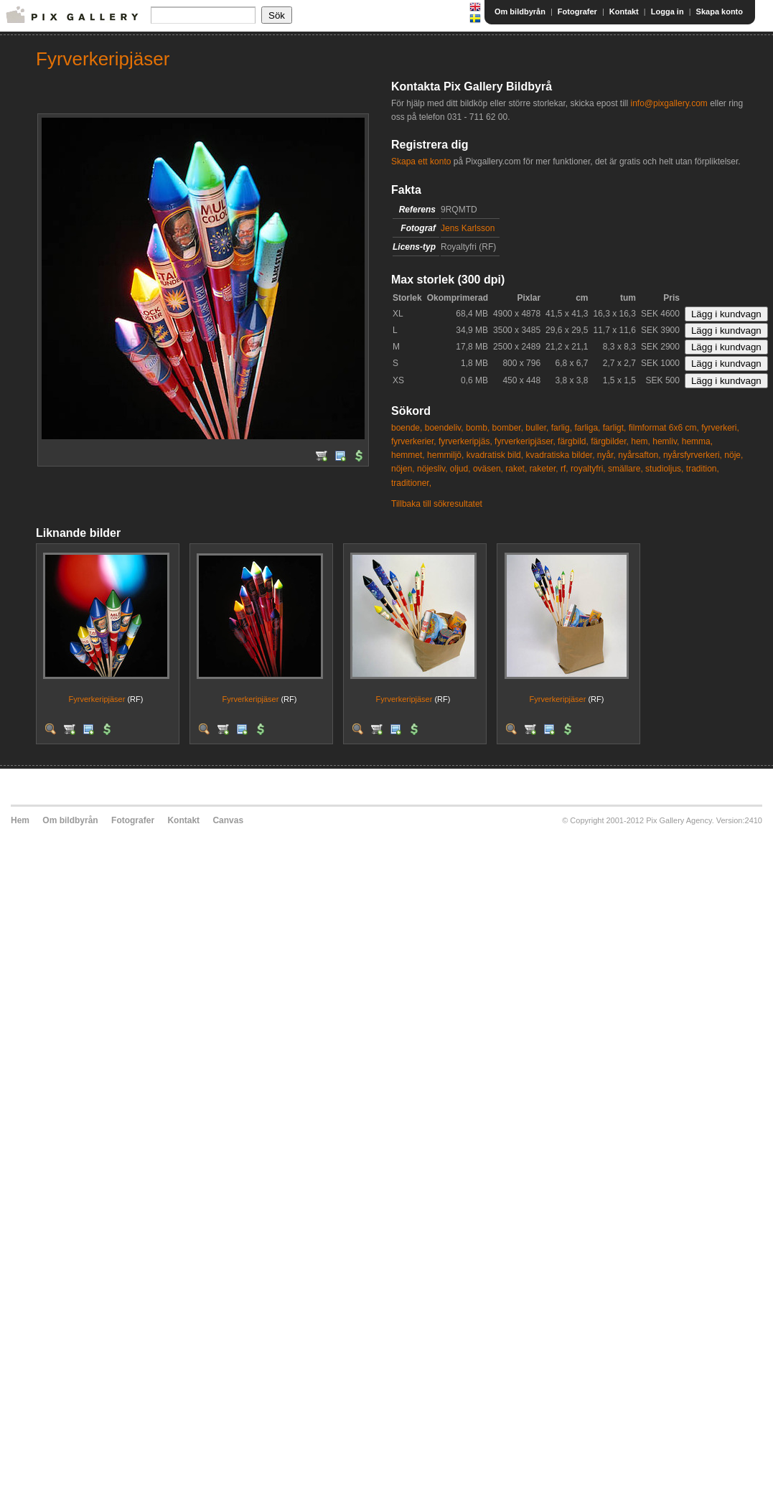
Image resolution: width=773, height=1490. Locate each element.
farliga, (587, 428)
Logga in (667, 11)
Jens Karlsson (468, 228)
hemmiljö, (445, 455)
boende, (406, 428)
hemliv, (665, 441)
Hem (20, 820)
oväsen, (488, 469)
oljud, (460, 469)
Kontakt (624, 11)
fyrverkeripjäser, (525, 441)
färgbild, (573, 441)
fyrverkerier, (413, 441)
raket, (516, 469)
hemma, (697, 441)
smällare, (625, 469)
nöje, (733, 455)
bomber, (507, 428)
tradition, (702, 469)
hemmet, (408, 455)
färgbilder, (610, 441)
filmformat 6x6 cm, (664, 428)
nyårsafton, (639, 455)
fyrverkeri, (720, 428)
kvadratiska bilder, (559, 455)
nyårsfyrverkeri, (692, 455)
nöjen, (403, 469)
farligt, (615, 428)
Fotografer (577, 11)
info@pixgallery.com (668, 103)
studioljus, (664, 469)
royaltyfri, (588, 469)
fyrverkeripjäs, (465, 441)
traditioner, (411, 483)
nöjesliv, (432, 469)
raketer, (544, 469)
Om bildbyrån (520, 11)
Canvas (227, 820)
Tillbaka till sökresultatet (436, 504)
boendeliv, (444, 428)
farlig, (561, 428)
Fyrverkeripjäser (97, 699)
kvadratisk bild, (495, 455)
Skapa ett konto (421, 161)
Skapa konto (719, 11)
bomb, (477, 428)
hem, (640, 441)
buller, (536, 428)
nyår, (606, 455)
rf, (564, 469)
